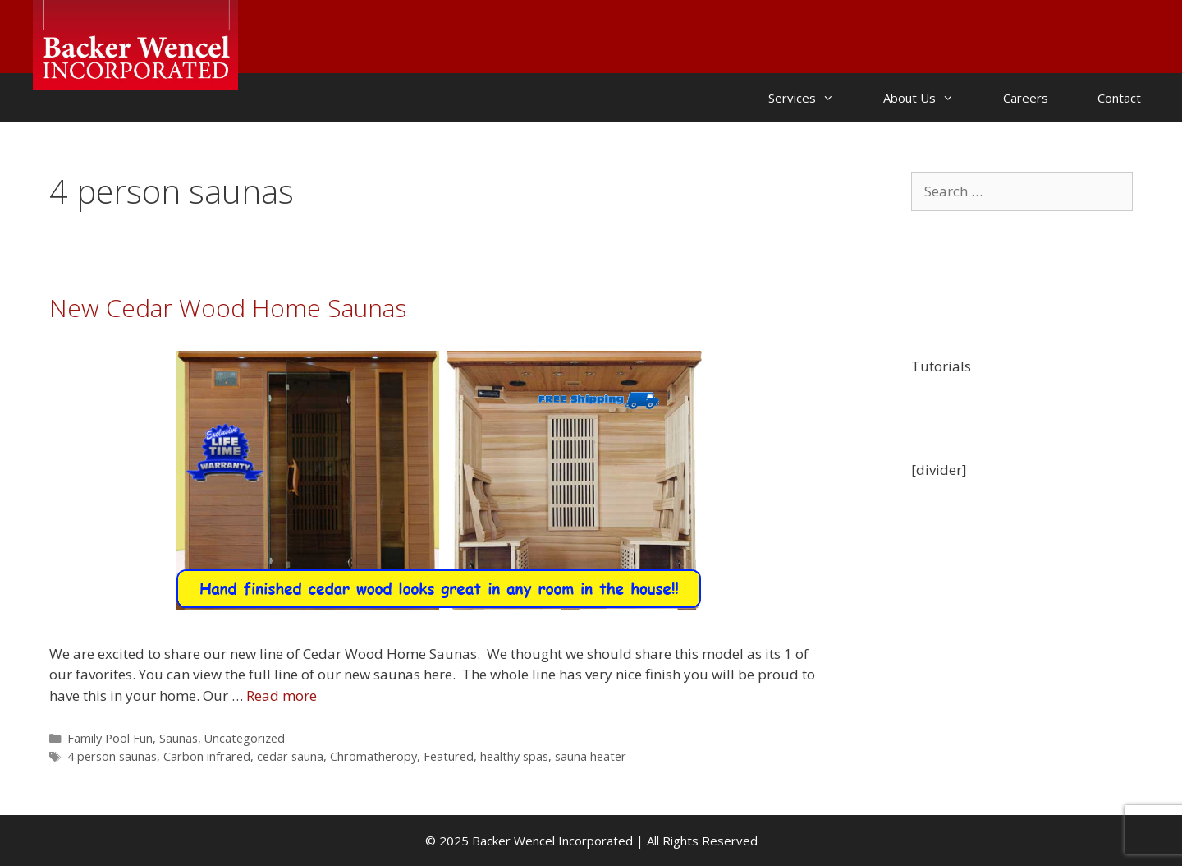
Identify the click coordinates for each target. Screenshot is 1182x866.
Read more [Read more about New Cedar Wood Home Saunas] (281, 695)
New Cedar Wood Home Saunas (227, 308)
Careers (1025, 98)
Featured (449, 756)
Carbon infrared (206, 756)
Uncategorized (244, 738)
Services (813, 97)
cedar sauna (290, 756)
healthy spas (514, 756)
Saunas (178, 738)
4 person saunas (112, 756)
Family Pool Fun (110, 738)
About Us (930, 97)
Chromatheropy (373, 756)
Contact (1119, 98)
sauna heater (590, 756)
